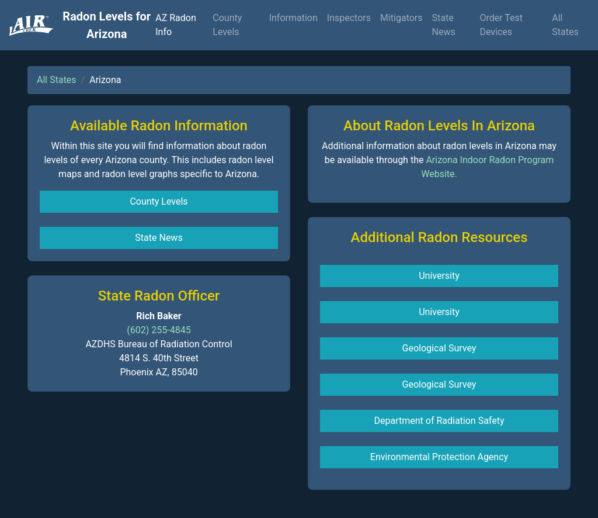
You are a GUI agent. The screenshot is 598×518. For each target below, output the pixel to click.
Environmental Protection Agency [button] (439, 456)
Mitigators (401, 17)
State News (444, 24)
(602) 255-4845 (158, 330)
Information (293, 17)
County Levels (227, 24)
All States (565, 24)
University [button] (439, 275)
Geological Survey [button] (439, 348)
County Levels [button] (158, 201)
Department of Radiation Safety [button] (439, 420)
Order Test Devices (501, 24)
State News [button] (158, 237)
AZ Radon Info (175, 24)
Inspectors (349, 17)
